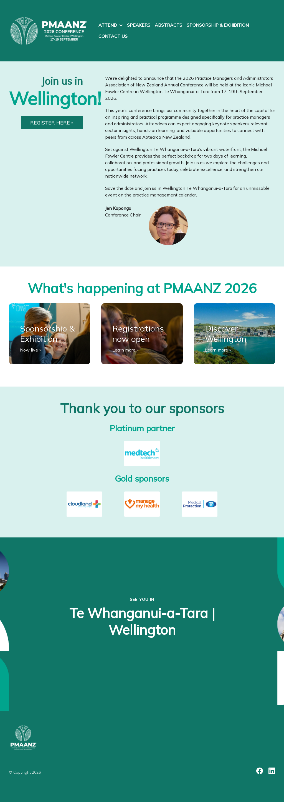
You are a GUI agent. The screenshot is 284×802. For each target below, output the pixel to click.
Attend (110, 25)
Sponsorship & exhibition (218, 25)
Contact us (113, 36)
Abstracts (168, 25)
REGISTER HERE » (51, 122)
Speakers (138, 25)
